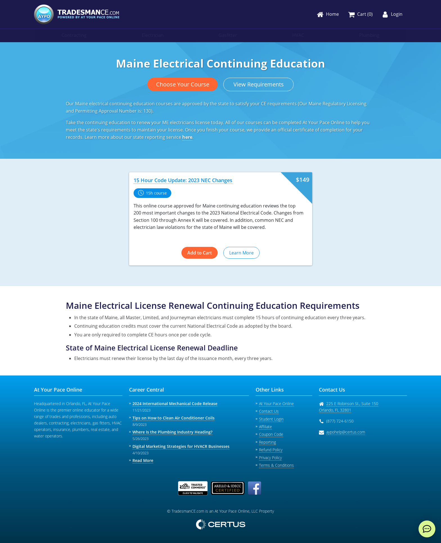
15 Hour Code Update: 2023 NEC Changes (183, 180)
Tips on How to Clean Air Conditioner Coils (173, 418)
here (187, 137)
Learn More (241, 253)
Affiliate (265, 426)
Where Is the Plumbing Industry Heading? (172, 432)
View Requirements (258, 84)
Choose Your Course (182, 84)
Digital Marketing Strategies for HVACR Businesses (181, 446)
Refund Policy (270, 449)
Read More (142, 460)
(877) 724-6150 (340, 421)
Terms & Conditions (276, 465)
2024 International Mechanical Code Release (174, 403)
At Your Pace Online (276, 403)
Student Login (271, 419)
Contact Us (269, 411)
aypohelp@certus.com (345, 432)
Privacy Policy (270, 457)
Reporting (267, 442)
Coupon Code (271, 434)
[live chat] (426, 528)
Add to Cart (199, 253)
